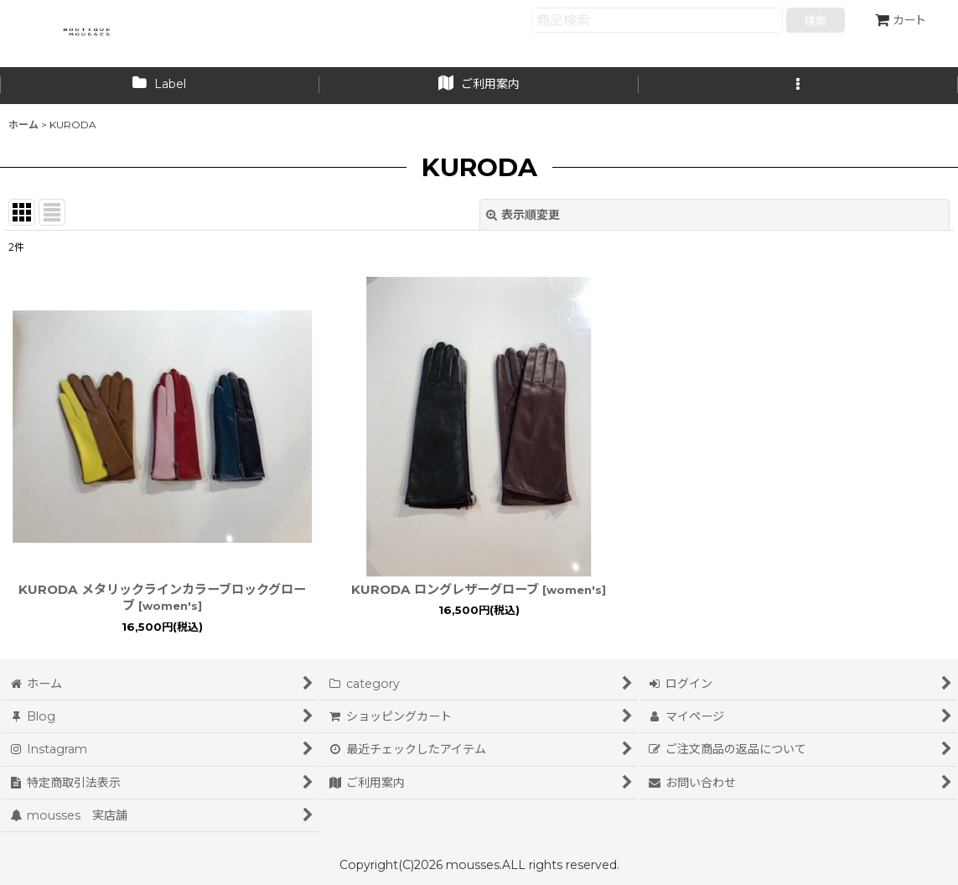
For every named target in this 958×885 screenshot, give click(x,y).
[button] (798, 85)
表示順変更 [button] (523, 214)
